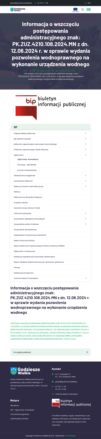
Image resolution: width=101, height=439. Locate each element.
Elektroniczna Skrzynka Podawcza (28, 197)
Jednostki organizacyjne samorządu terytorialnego (50, 144)
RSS (88, 3)
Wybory (17, 191)
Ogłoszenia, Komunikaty (27, 159)
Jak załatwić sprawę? (50, 139)
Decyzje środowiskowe (26, 170)
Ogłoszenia (50, 155)
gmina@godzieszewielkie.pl (21, 3)
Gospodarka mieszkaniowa (25, 229)
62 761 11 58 (41, 3)
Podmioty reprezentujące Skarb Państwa (50, 149)
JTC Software (70, 435)
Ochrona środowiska (50, 213)
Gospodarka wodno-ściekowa (50, 224)
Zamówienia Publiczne (50, 181)
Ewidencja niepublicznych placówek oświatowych (34, 256)
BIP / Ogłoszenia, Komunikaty (22, 410)
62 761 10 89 (60, 389)
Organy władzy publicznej (50, 133)
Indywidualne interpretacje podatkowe (30, 235)
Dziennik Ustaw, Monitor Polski (27, 208)
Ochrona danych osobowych (66, 394)
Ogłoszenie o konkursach (24, 251)
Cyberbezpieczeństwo (19, 418)
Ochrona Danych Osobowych (50, 278)
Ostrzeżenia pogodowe (19, 414)
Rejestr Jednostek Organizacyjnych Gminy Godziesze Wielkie (39, 246)
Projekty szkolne (21, 202)
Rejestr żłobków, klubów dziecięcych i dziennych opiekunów (39, 262)
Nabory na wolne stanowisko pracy (50, 186)
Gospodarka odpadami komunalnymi (50, 219)
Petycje (17, 267)
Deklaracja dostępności (24, 273)
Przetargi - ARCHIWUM (26, 165)
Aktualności (14, 405)
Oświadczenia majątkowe (50, 175)
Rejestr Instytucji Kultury (24, 240)
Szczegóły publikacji (51, 352)
